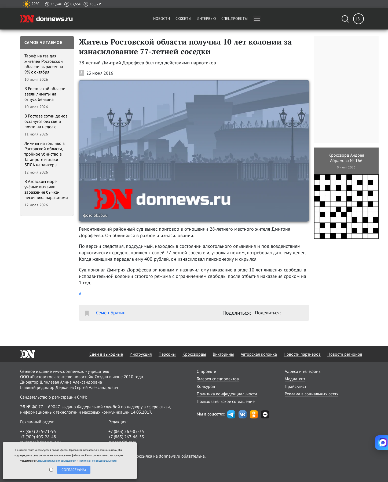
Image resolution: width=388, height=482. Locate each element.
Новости (161, 18)
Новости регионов (344, 354)
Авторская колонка (259, 354)
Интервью (206, 18)
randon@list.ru (122, 442)
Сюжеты (183, 18)
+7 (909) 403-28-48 (38, 436)
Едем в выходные (106, 354)
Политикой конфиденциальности (97, 460)
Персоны (167, 354)
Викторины (223, 354)
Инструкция (141, 354)
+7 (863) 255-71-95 (38, 431)
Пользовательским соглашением (57, 460)
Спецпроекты (234, 18)
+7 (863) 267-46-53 (126, 436)
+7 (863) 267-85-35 (126, 431)
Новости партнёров (302, 354)
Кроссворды (194, 354)
